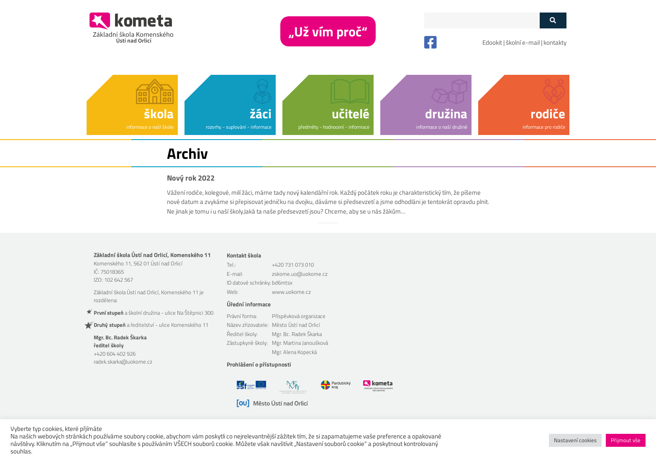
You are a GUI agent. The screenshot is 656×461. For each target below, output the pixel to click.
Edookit (492, 42)
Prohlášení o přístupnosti (259, 364)
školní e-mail (523, 42)
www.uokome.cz (291, 292)
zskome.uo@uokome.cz (300, 274)
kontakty (554, 42)
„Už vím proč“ (328, 31)
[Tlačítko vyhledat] (552, 20)
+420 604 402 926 (115, 353)
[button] (132, 103)
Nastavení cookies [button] (575, 440)
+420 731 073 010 (293, 264)
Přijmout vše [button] (626, 440)
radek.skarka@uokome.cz (123, 361)
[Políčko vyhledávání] (482, 20)
